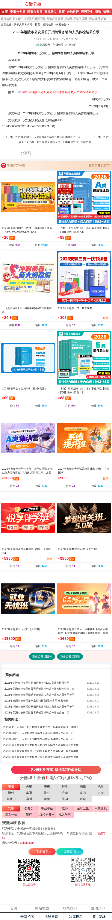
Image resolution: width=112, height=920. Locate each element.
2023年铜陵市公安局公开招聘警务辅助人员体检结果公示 (59, 92)
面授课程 (40, 18)
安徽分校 (32, 4)
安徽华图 (12, 4)
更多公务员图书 (99, 165)
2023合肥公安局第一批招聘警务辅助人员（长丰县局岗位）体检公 (41, 727)
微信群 (73, 44)
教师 (62, 11)
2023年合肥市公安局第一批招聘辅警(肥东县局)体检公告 (36, 700)
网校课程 (52, 18)
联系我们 (70, 908)
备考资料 (17, 18)
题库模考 (76, 917)
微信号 (59, 44)
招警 (37, 24)
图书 (60, 18)
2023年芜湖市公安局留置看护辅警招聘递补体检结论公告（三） (51, 137)
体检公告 (61, 24)
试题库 (69, 18)
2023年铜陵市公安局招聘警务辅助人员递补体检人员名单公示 (39, 694)
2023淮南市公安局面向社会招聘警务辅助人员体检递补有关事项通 (41, 750)
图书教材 (100, 917)
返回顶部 (98, 908)
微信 (91, 18)
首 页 (4, 11)
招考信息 (6, 18)
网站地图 (42, 908)
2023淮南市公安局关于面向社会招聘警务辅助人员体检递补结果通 (41, 745)
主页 (7, 916)
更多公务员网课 (70, 656)
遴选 (98, 11)
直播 (85, 18)
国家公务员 (34, 11)
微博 (97, 18)
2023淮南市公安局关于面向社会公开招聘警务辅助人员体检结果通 (41, 756)
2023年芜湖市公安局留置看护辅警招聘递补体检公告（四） (38, 712)
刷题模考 (45, 44)
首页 (14, 908)
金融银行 (73, 11)
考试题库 (29, 18)
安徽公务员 (17, 11)
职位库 (77, 18)
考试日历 (51, 917)
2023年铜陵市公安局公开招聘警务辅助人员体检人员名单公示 (39, 706)
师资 (103, 18)
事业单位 (50, 11)
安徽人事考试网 (23, 24)
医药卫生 (87, 11)
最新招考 (27, 917)
